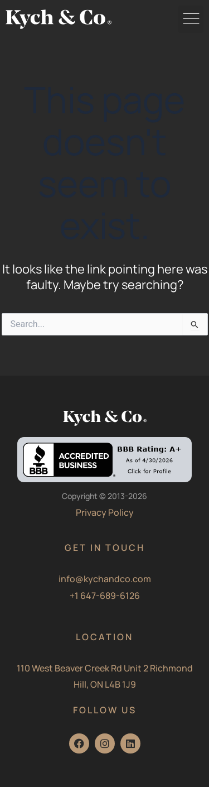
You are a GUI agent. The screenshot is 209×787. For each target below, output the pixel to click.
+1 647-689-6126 (105, 595)
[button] (190, 19)
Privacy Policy (105, 512)
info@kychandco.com (105, 579)
